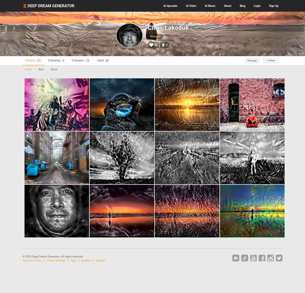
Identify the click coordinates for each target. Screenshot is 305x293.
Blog (242, 5)
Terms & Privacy (32, 260)
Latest (28, 69)
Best (41, 69)
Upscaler (170, 5)
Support (100, 260)
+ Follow (270, 60)
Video (191, 5)
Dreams (33, 60)
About (227, 5)
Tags (73, 260)
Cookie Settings (56, 260)
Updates (86, 260)
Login (257, 5)
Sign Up (274, 5)
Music (210, 5)
